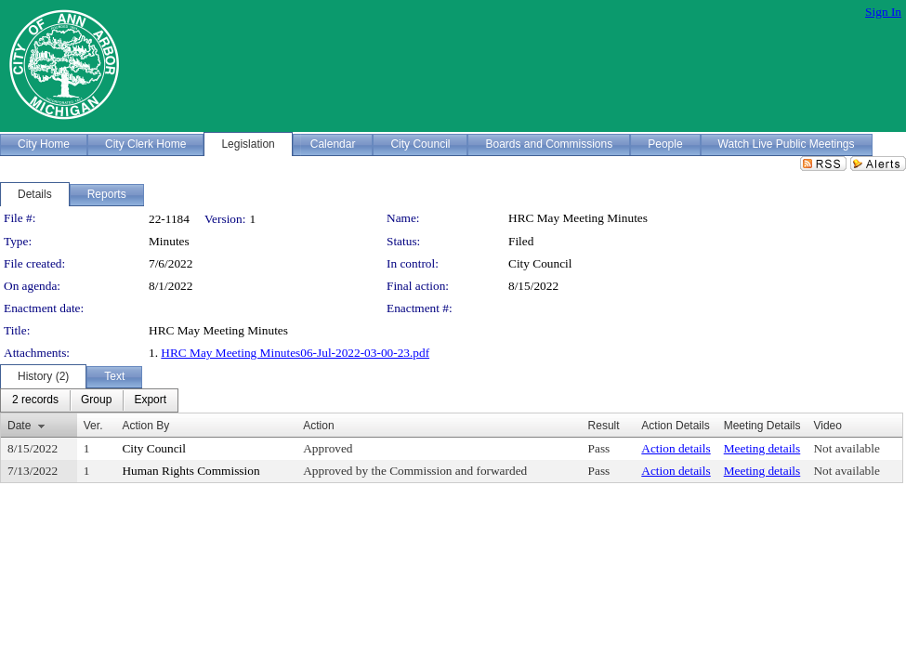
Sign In (883, 12)
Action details (675, 448)
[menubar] (89, 400)
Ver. (93, 425)
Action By (145, 425)
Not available (846, 448)
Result (604, 425)
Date (19, 425)
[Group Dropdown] (96, 400)
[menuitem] (35, 400)
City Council (540, 263)
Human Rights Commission (190, 471)
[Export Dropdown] (150, 400)
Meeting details (762, 448)
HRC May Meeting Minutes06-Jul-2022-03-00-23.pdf (295, 353)
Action (318, 425)
